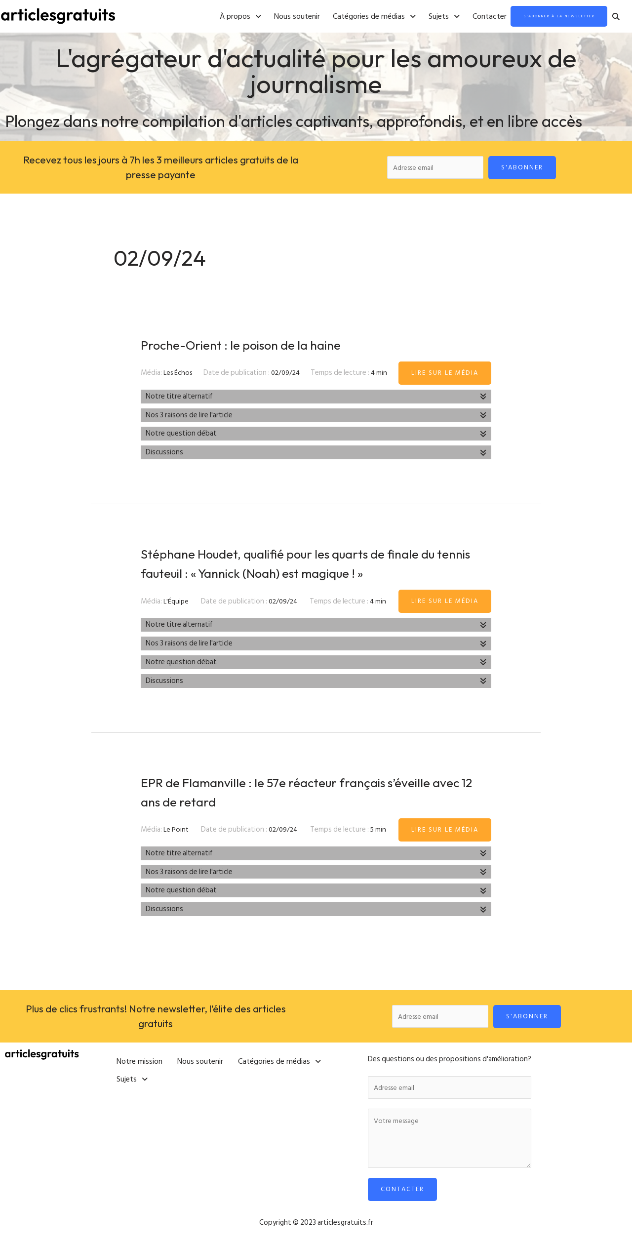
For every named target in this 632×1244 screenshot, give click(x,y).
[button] (202, 16)
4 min (380, 375)
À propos (202, 16)
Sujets (406, 16)
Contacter (451, 16)
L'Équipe (176, 603)
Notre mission (139, 1060)
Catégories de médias (336, 16)
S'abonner (526, 167)
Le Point (176, 832)
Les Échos (179, 375)
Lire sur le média (444, 374)
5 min (379, 832)
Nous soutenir (259, 16)
